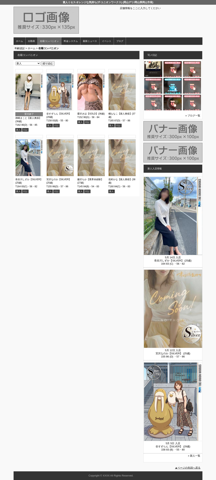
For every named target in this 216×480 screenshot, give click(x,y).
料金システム (71, 41)
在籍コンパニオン (49, 41)
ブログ (119, 41)
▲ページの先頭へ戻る (187, 467)
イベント (106, 41)
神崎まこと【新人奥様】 (28, 118)
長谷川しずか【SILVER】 (28, 179)
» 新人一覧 (194, 455)
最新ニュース (90, 41)
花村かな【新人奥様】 (120, 179)
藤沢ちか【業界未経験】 (90, 179)
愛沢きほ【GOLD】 (87, 113)
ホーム (19, 41)
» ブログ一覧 (192, 115)
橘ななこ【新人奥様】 (120, 113)
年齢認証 (20, 48)
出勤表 (31, 41)
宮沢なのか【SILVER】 (58, 179)
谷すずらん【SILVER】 (58, 113)
